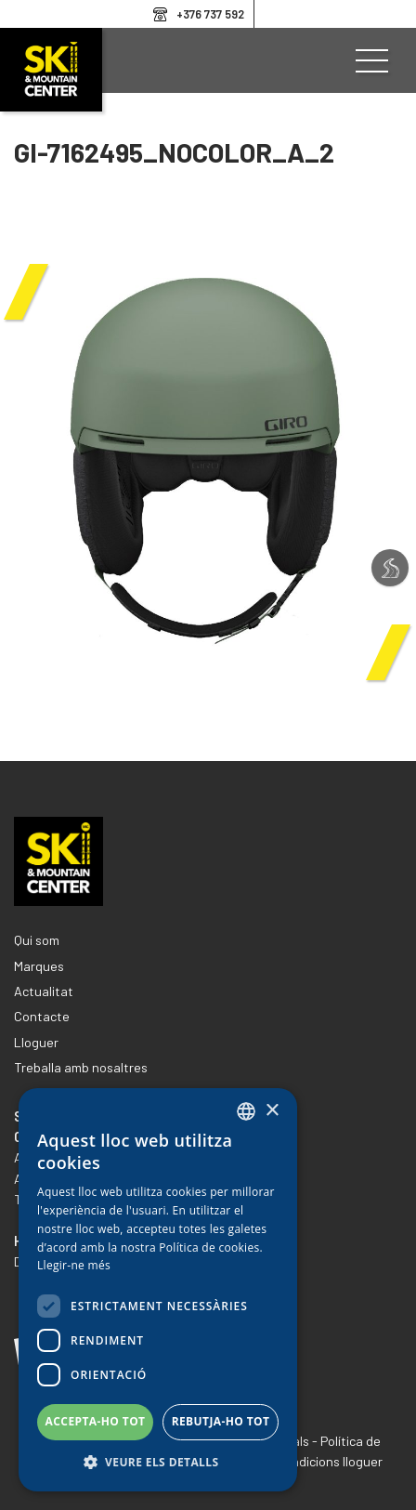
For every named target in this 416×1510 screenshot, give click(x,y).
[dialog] (158, 1289)
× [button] (272, 1111)
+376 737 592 (210, 14)
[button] (158, 1462)
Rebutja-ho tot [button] (221, 1421)
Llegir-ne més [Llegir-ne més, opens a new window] (73, 1265)
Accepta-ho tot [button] (96, 1421)
